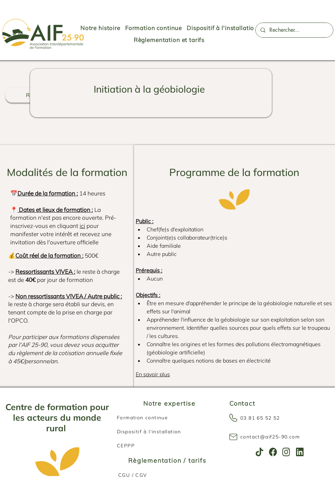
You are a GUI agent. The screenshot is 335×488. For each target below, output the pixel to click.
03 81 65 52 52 (260, 418)
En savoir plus (153, 374)
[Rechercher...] (294, 30)
